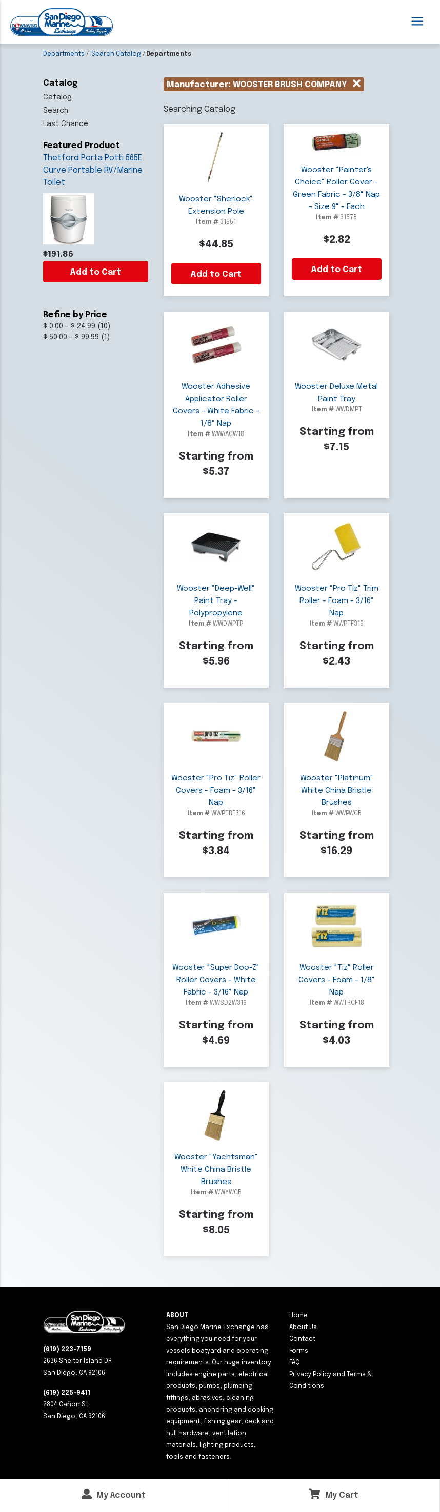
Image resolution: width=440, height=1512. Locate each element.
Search (55, 110)
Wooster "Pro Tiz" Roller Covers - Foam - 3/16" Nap (216, 790)
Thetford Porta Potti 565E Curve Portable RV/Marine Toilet (93, 170)
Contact (302, 1339)
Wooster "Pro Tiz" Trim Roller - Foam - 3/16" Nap (336, 601)
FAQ (294, 1363)
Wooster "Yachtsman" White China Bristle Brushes (216, 1169)
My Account (114, 1494)
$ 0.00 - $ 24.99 (69, 326)
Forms (298, 1351)
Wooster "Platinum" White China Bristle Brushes (336, 790)
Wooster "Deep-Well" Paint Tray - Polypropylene (216, 601)
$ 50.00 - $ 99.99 (71, 337)
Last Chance (65, 124)
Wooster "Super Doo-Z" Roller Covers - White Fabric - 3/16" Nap (215, 980)
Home (298, 1316)
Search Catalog (116, 54)
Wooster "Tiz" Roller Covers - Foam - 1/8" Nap (336, 980)
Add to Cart (95, 272)
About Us (303, 1327)
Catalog (57, 97)
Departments (64, 54)
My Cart (333, 1494)
